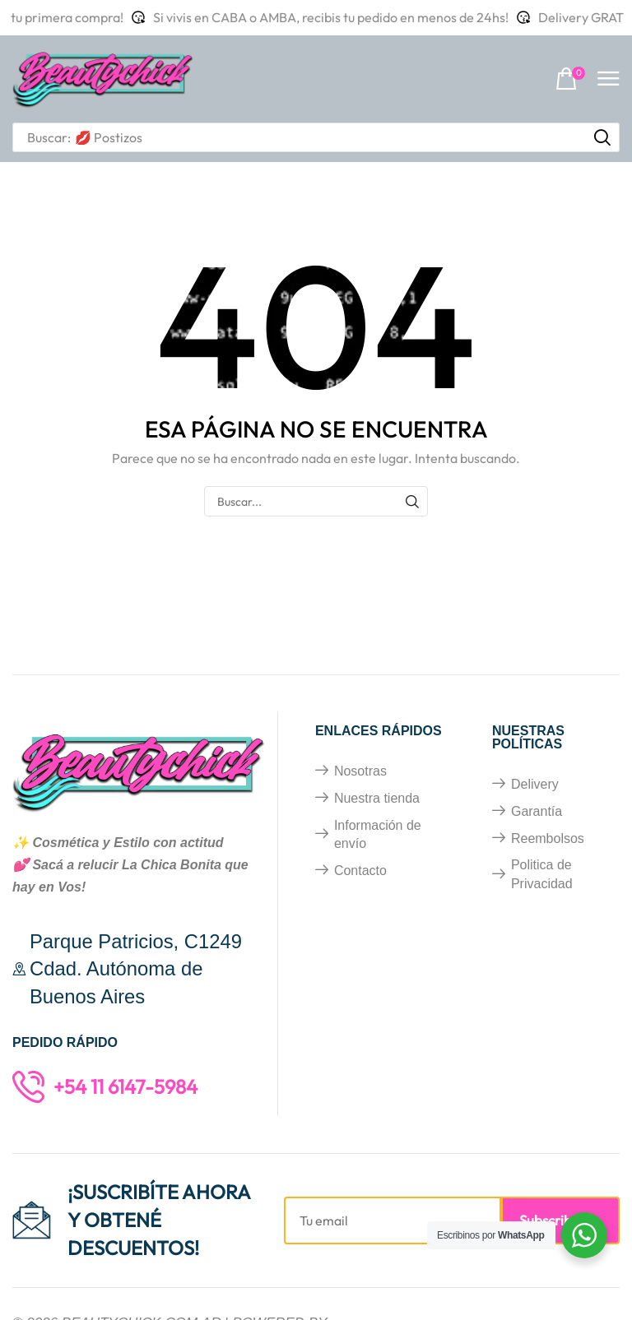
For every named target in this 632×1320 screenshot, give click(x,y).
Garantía (536, 811)
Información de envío (377, 834)
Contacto (360, 871)
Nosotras (360, 771)
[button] (570, 79)
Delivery (535, 784)
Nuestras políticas (528, 737)
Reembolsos (547, 838)
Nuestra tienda (377, 798)
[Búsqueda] (602, 137)
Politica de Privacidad (542, 874)
